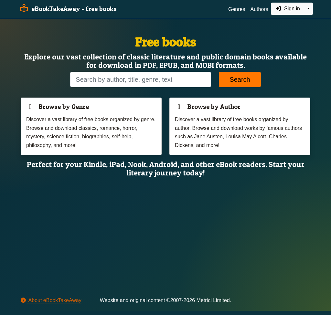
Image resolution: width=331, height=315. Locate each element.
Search (240, 79)
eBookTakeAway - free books (67, 8)
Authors (259, 9)
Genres (236, 9)
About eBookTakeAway (51, 300)
